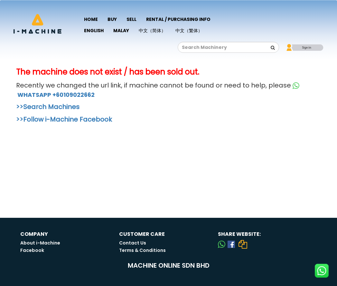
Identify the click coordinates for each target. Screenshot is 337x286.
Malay (121, 30)
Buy (112, 19)
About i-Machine (40, 243)
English (94, 30)
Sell (131, 19)
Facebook (32, 250)
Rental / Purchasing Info (178, 19)
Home (91, 19)
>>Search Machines (48, 106)
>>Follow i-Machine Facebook (64, 119)
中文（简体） (152, 30)
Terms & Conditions (142, 250)
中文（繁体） (188, 30)
